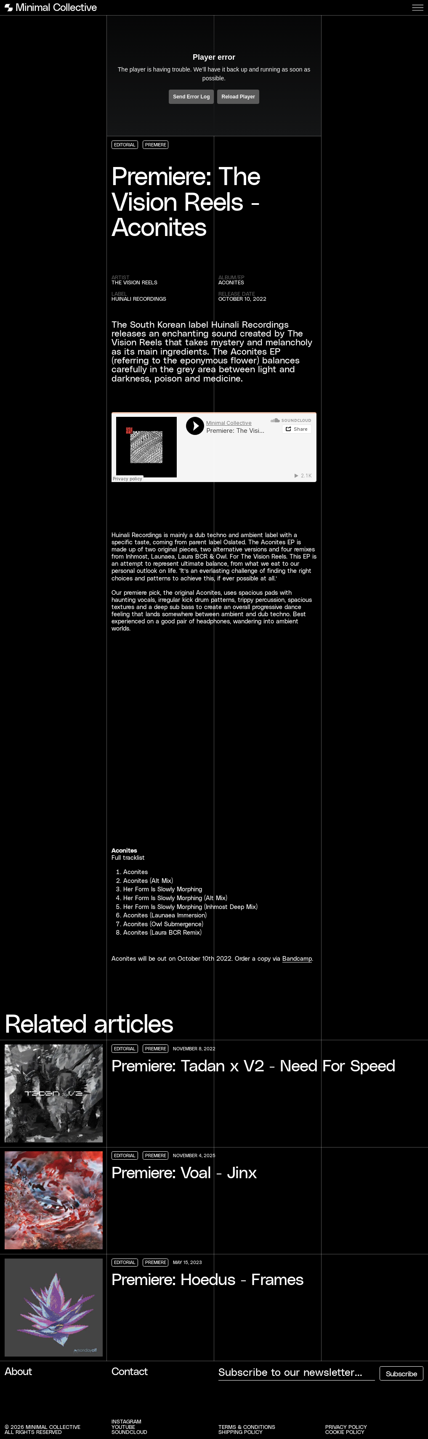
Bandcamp (297, 958)
